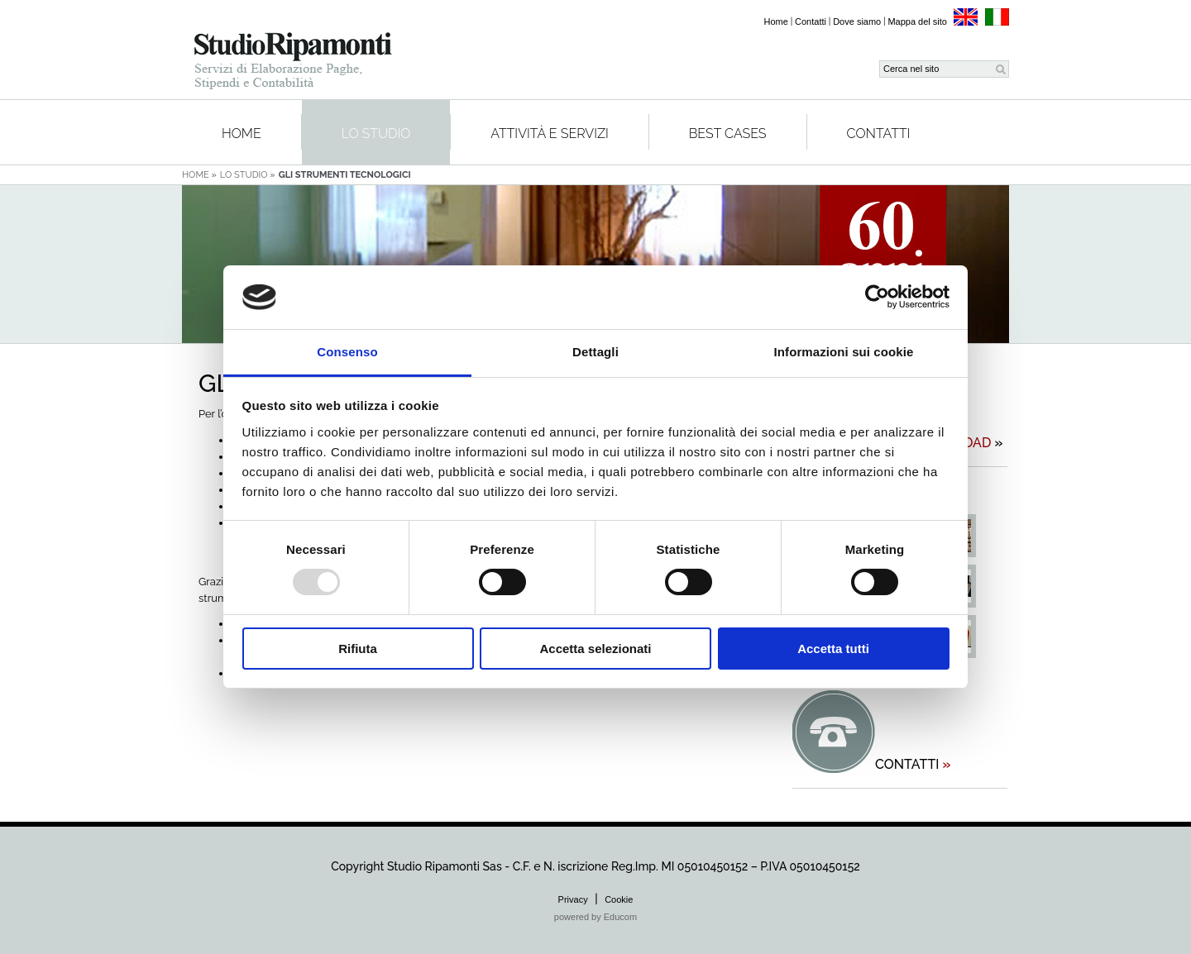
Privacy (573, 899)
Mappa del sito (917, 21)
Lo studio (376, 133)
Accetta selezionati (595, 649)
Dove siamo (857, 21)
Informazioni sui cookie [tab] (844, 352)
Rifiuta (357, 649)
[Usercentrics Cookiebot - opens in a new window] (877, 296)
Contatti (810, 21)
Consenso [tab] (347, 352)
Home (776, 21)
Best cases (728, 133)
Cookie (619, 899)
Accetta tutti (833, 649)
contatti (912, 764)
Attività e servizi (549, 133)
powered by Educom (595, 917)
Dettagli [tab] (595, 352)
